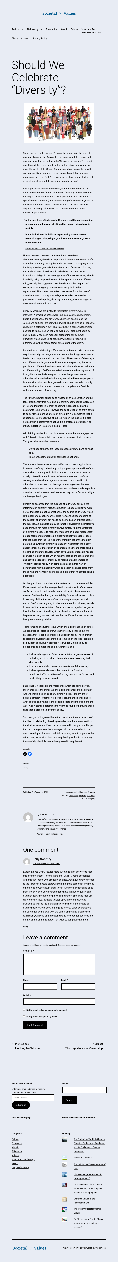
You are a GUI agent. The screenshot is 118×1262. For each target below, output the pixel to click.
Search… (66, 1083)
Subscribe (21, 1105)
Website (27, 995)
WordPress (100, 1248)
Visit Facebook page (21, 1117)
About (15, 38)
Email (64, 980)
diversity (82, 795)
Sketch (63, 29)
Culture (74, 29)
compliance (73, 795)
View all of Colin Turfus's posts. (49, 834)
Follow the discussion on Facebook (78, 1117)
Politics (16, 29)
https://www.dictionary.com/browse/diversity (45, 248)
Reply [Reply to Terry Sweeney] (25, 926)
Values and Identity (83, 1157)
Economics (51, 29)
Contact (25, 38)
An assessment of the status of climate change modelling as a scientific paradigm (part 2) (88, 1188)
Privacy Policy (39, 38)
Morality (15, 1147)
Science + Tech (91, 31)
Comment (28, 951)
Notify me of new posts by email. (41, 1016)
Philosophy (32, 29)
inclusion (90, 795)
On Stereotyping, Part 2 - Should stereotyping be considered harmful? (89, 1223)
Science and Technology (23, 1159)
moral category (88, 798)
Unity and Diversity (87, 792)
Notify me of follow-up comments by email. (46, 1010)
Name (26, 980)
